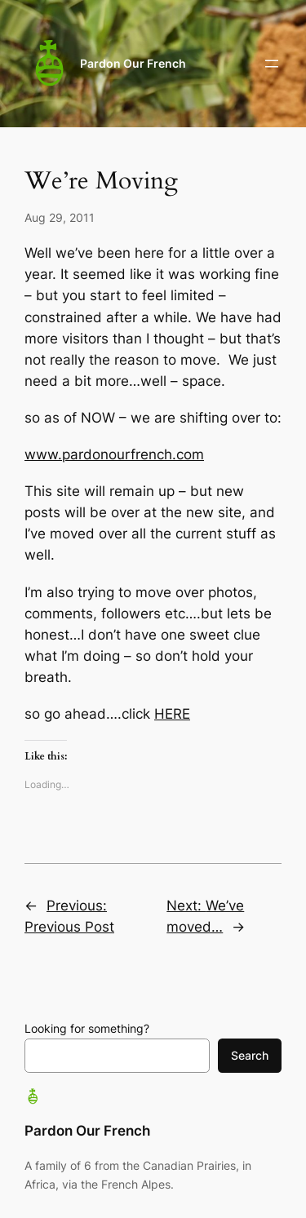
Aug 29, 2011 (59, 217)
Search (249, 1055)
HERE (172, 714)
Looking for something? (86, 1028)
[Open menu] (272, 63)
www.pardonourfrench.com (114, 454)
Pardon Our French (133, 63)
